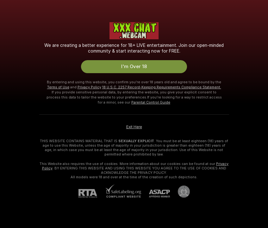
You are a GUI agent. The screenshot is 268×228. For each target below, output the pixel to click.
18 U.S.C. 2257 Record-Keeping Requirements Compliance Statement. (161, 87)
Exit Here (134, 127)
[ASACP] (155, 194)
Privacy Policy (89, 87)
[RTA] (91, 193)
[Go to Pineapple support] (180, 192)
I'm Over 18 (134, 66)
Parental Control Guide (150, 102)
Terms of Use (58, 87)
